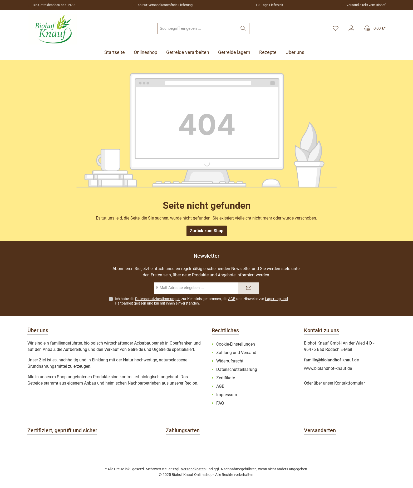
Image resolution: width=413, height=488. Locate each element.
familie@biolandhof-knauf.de (331, 359)
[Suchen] (243, 28)
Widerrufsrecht (229, 360)
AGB (231, 299)
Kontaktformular (349, 383)
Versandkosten (193, 469)
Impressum (226, 394)
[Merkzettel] (335, 28)
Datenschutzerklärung (236, 369)
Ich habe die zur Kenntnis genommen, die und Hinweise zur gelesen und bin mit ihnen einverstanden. (201, 301)
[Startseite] (116, 52)
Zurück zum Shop (206, 230)
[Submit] (248, 288)
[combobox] (197, 28)
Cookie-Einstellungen (235, 344)
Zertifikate (225, 377)
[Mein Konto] (351, 28)
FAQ (220, 403)
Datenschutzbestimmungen (157, 299)
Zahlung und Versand (236, 352)
